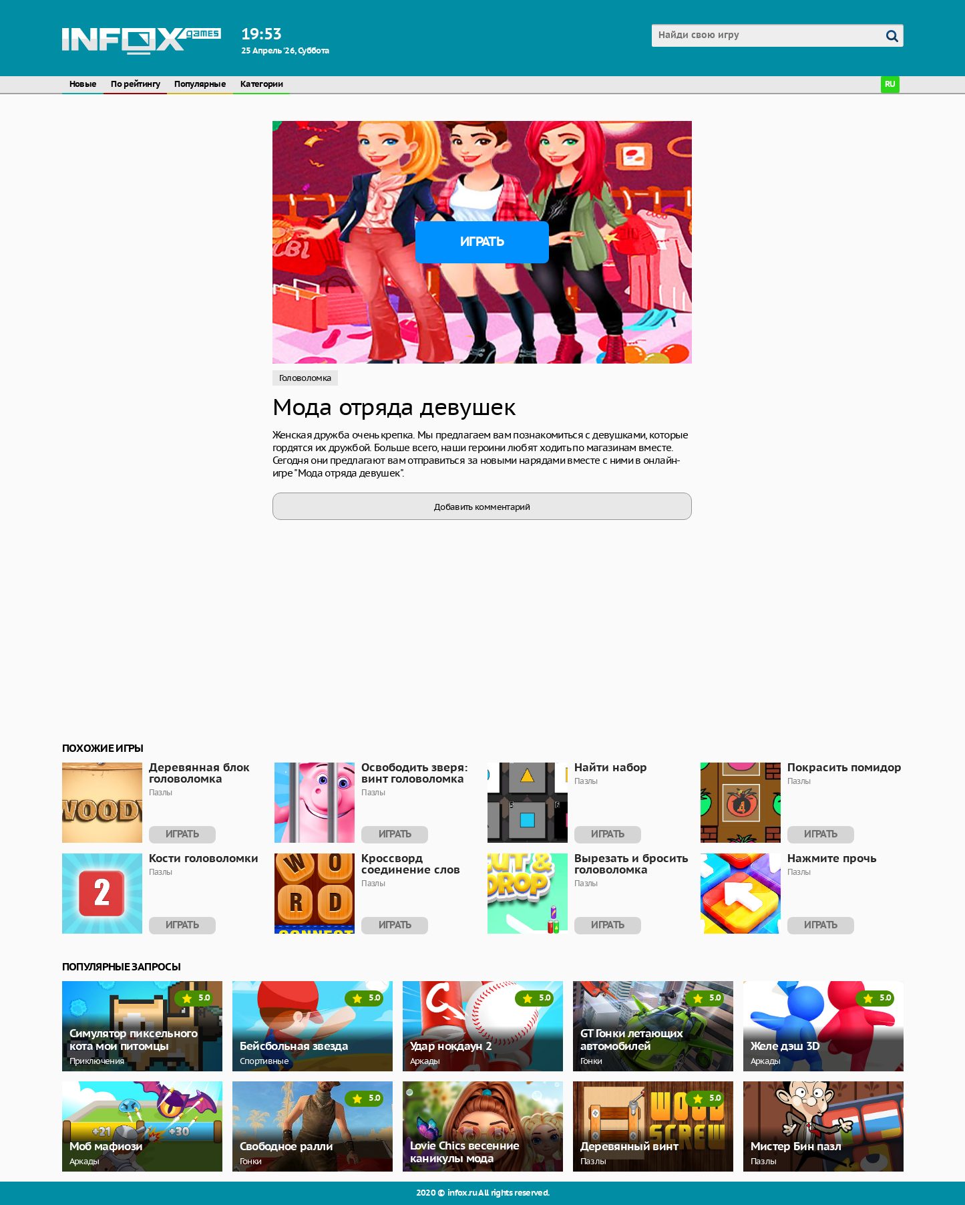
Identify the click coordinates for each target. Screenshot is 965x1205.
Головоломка (305, 378)
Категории (261, 85)
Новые (83, 85)
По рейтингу (135, 85)
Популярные (200, 85)
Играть (482, 242)
